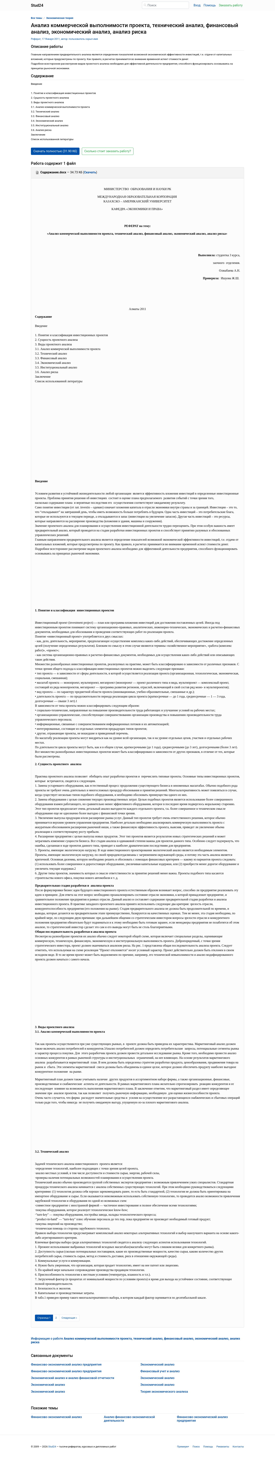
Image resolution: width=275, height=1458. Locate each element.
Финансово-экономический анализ (56, 1417)
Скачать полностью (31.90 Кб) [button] (55, 151)
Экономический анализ (48, 1385)
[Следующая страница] (69, 1318)
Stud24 (52, 1446)
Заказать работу (231, 5)
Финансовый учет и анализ (160, 1371)
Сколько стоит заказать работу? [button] (107, 151)
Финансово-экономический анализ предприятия (66, 1364)
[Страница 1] (44, 1318)
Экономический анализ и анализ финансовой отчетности (72, 1378)
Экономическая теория (59, 18)
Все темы (36, 18)
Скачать (90, 172)
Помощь (210, 5)
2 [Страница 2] (56, 1317)
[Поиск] (165, 5)
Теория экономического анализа (164, 1391)
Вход (197, 5)
